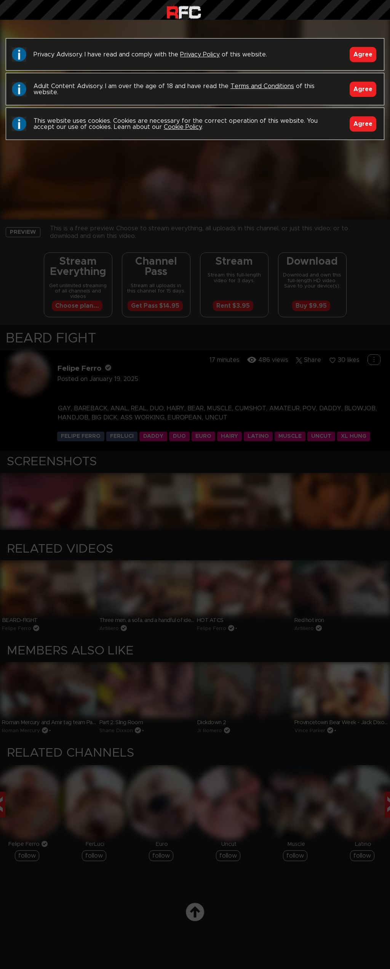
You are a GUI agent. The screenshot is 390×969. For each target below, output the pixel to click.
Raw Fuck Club (183, 11)
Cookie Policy (182, 127)
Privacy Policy (200, 54)
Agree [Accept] (362, 54)
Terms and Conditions (262, 86)
